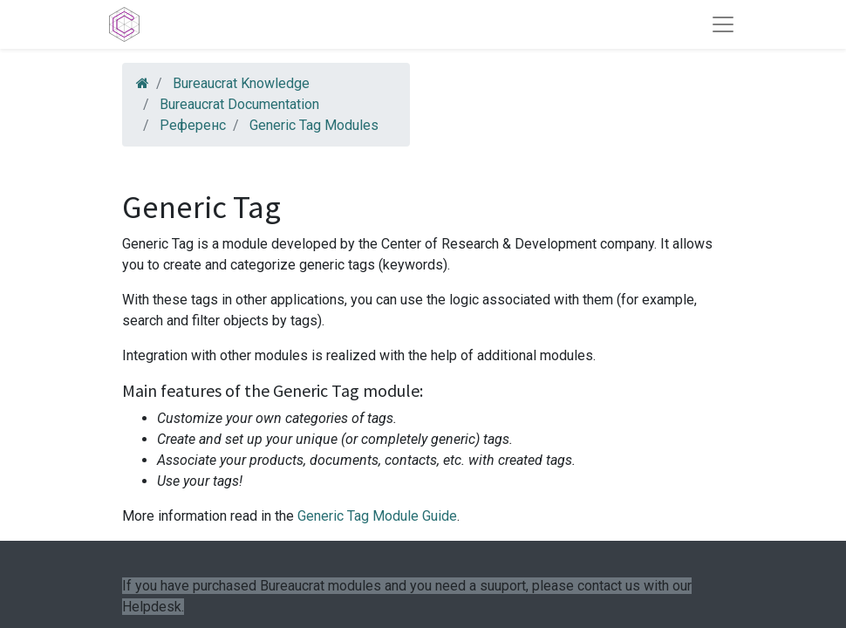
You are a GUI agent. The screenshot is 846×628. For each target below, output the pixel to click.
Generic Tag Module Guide (377, 516)
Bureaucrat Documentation (239, 104)
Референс (193, 125)
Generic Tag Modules (314, 125)
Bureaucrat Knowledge (241, 83)
